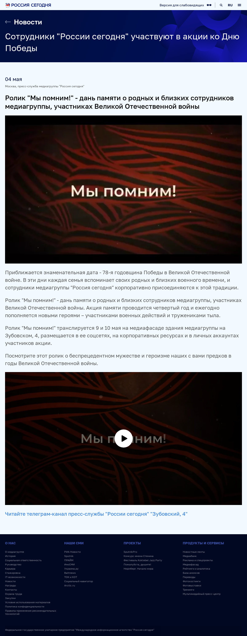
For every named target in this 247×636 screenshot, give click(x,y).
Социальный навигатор (78, 581)
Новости (10, 581)
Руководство (13, 564)
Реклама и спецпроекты (198, 560)
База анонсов (191, 572)
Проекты (132, 543)
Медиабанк (190, 556)
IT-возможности (15, 577)
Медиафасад (191, 564)
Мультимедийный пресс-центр (201, 593)
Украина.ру (71, 568)
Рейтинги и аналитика (196, 568)
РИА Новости (72, 551)
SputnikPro (130, 551)
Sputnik (68, 556)
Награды (10, 585)
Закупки (10, 598)
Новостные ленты (194, 551)
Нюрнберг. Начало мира (138, 568)
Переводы (189, 577)
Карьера (10, 568)
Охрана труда (13, 593)
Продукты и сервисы (203, 543)
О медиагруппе (14, 551)
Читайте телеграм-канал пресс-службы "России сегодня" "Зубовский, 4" (96, 514)
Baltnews (70, 572)
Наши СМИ (74, 543)
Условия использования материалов (27, 602)
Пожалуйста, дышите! (137, 564)
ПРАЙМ (68, 560)
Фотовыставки (192, 585)
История (10, 556)
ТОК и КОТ (70, 577)
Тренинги (188, 589)
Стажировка (12, 572)
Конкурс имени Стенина (139, 556)
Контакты (11, 589)
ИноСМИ (69, 564)
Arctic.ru (69, 585)
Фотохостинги (191, 581)
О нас (10, 543)
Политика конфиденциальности (24, 606)
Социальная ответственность (23, 560)
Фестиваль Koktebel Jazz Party (143, 560)
